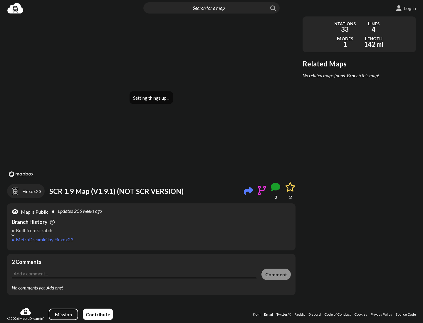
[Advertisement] (151, 267)
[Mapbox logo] (21, 174)
